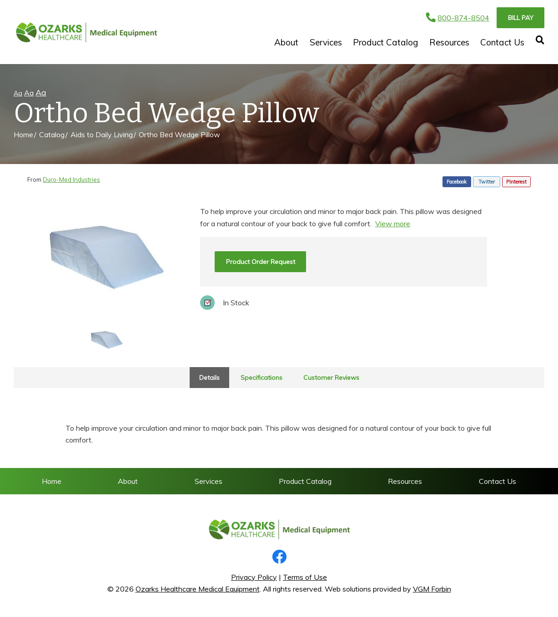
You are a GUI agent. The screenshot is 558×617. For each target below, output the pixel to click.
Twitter (486, 182)
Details (209, 377)
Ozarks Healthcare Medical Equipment (198, 588)
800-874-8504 (457, 17)
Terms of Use (305, 577)
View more (392, 223)
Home (23, 134)
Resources (449, 42)
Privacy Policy (254, 577)
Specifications (261, 377)
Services (326, 42)
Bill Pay (520, 18)
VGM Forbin (432, 588)
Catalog (52, 134)
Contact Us (502, 42)
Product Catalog (385, 42)
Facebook (457, 182)
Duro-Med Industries (71, 179)
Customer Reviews (331, 377)
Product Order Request (260, 262)
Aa (18, 93)
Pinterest (516, 182)
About (286, 42)
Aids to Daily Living (101, 134)
